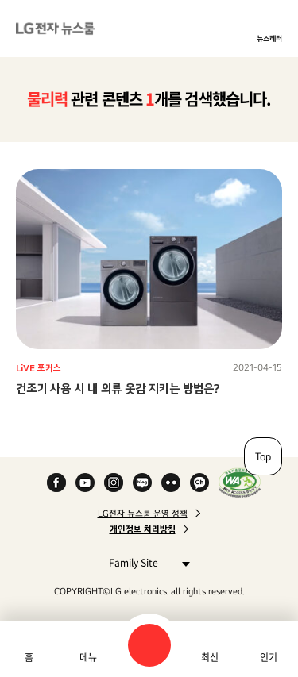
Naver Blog (142, 482)
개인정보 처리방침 (143, 529)
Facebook (56, 482)
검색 (149, 645)
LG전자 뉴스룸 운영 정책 (143, 513)
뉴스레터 (269, 38)
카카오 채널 (199, 482)
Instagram (113, 482)
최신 (210, 657)
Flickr (170, 482)
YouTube (85, 482)
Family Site (145, 562)
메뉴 (88, 657)
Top (263, 456)
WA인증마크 (240, 482)
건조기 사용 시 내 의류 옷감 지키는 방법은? (118, 388)
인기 (268, 657)
